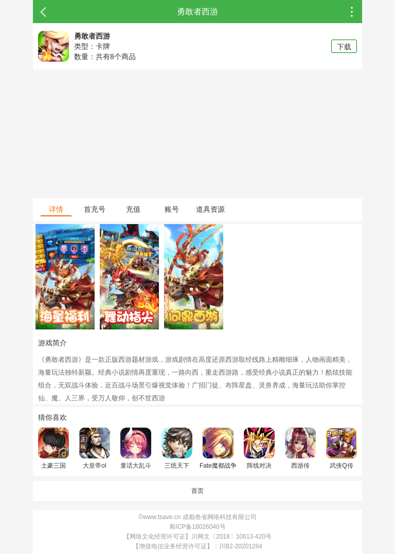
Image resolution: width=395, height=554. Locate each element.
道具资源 (210, 209)
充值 (133, 209)
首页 (197, 490)
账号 (172, 209)
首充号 (94, 209)
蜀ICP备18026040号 (197, 526)
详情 (56, 209)
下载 (344, 47)
